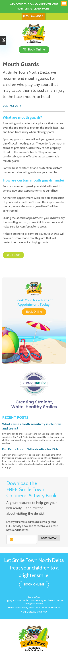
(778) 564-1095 (33, 16)
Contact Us (10, 105)
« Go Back (13, 255)
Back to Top (34, 597)
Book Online (36, 49)
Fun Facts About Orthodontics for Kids (30, 449)
